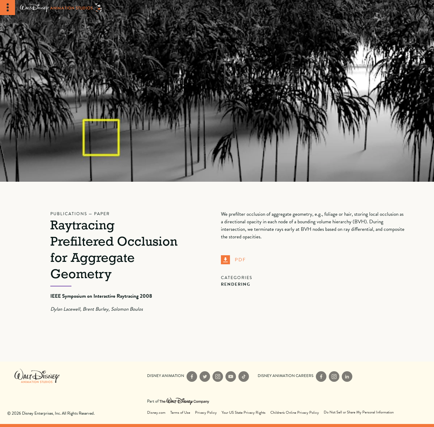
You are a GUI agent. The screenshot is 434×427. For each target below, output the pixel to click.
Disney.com (156, 413)
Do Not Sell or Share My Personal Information (359, 412)
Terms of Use (180, 413)
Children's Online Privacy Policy (294, 413)
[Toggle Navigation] (7, 7)
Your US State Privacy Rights (244, 413)
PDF (233, 259)
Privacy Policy (206, 413)
